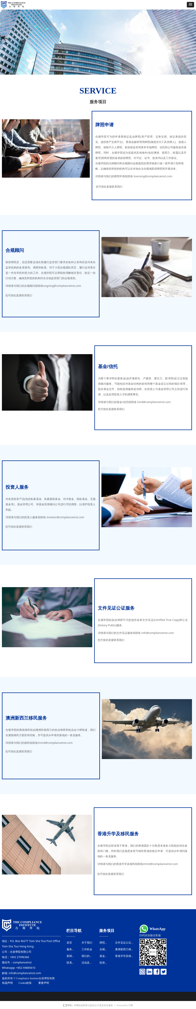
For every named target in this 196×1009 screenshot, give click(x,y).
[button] (190, 4)
